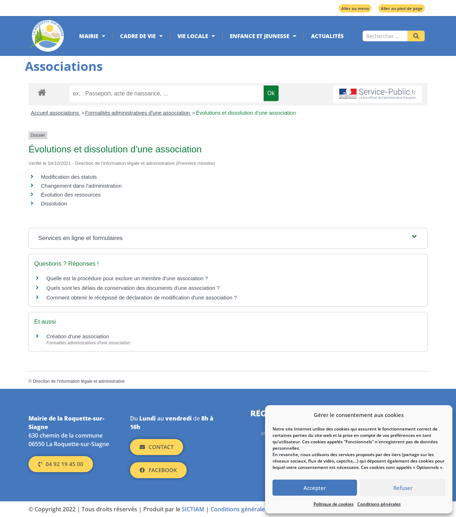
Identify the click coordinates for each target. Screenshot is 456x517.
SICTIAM (193, 509)
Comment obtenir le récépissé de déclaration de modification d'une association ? (141, 297)
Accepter (315, 487)
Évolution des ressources (71, 195)
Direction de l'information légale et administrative (79, 381)
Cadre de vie (141, 36)
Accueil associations (56, 113)
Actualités (327, 36)
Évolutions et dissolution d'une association (246, 113)
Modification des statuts (69, 177)
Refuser (403, 487)
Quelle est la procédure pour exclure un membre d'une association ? (127, 278)
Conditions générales (379, 504)
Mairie (92, 36)
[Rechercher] (416, 36)
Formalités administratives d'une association (138, 113)
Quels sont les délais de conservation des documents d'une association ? (133, 288)
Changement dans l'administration (81, 186)
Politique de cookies (334, 504)
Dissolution (54, 203)
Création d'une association (77, 336)
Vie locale (196, 36)
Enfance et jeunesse (263, 36)
